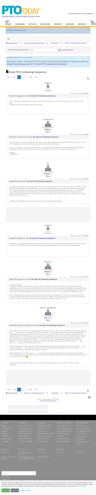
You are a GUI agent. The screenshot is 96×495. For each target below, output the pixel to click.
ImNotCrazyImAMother (48, 308)
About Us (5, 449)
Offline (48, 125)
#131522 (86, 323)
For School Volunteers (25, 441)
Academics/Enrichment (45, 425)
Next (30, 77)
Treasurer (5, 433)
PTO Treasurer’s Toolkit (83, 431)
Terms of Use (60, 452)
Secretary (5, 431)
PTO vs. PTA (60, 436)
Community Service (44, 428)
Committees (5, 436)
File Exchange (80, 433)
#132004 (86, 134)
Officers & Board (7, 438)
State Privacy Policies (43, 457)
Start (8, 77)
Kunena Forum (52, 401)
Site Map (41, 449)
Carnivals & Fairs (43, 438)
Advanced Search (68, 50)
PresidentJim (48, 119)
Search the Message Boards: (18, 50)
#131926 (86, 179)
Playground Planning (44, 436)
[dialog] (48, 487)
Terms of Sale (41, 452)
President (4, 425)
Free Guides (80, 438)
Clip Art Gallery (81, 436)
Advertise (60, 449)
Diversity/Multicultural (25, 431)
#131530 (86, 277)
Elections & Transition (63, 438)
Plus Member (88, 13)
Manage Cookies (25, 490)
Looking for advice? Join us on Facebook (19, 57)
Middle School (42, 431)
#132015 (86, 93)
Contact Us (22, 449)
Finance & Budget (62, 433)
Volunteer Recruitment (25, 428)
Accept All (5, 490)
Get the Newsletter (75, 13)
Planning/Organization (64, 431)
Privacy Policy (5, 452)
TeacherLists (6, 479)
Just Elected (5, 441)
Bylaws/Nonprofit (62, 425)
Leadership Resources (25, 433)
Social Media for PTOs (25, 438)
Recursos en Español (63, 441)
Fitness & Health (43, 441)
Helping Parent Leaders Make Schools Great (21, 16)
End (36, 77)
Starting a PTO (80, 425)
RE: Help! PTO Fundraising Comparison (42, 96)
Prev (14, 77)
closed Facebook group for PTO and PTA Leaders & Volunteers (37, 63)
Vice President (6, 428)
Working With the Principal (46, 433)
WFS (48, 164)
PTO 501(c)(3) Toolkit (83, 428)
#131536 (86, 236)
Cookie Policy (79, 452)
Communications (23, 436)
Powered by (43, 401)
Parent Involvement (24, 425)
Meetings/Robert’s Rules (64, 428)
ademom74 (48, 262)
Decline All (14, 490)
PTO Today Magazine (82, 441)
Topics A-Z (79, 444)
